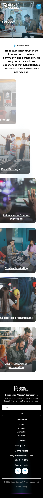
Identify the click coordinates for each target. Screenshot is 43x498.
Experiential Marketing (21, 119)
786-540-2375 (21, 460)
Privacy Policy (21, 487)
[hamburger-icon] (38, 6)
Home (4, 32)
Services (21, 435)
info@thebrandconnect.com (21, 456)
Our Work (21, 424)
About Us (21, 428)
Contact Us (21, 432)
